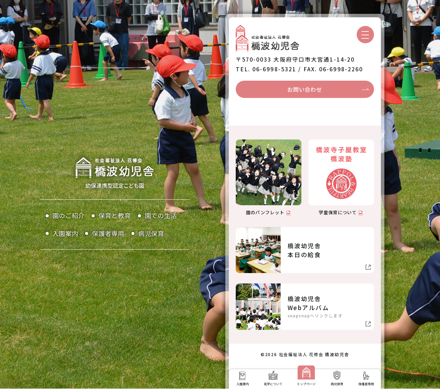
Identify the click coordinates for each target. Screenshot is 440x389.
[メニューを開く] (365, 34)
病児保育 (151, 233)
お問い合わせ (304, 89)
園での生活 (161, 215)
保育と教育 (115, 215)
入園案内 (65, 233)
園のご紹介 (69, 215)
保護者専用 (108, 233)
